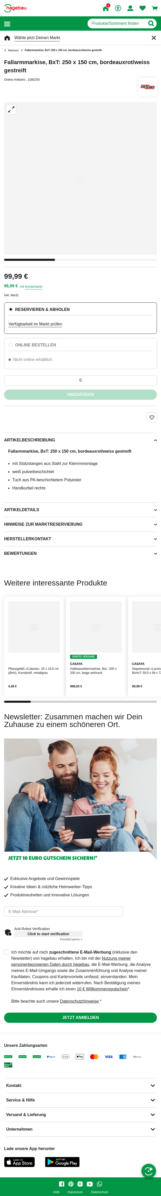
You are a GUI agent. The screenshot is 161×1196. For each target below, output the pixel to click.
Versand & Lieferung (26, 1114)
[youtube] (90, 1184)
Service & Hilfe (20, 1100)
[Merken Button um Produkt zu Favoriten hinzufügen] (152, 417)
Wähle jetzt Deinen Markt (37, 38)
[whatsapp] (99, 1184)
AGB (56, 1192)
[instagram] (80, 1184)
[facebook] (61, 1184)
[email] (63, 911)
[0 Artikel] (80, 380)
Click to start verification (48, 934)
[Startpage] (15, 8)
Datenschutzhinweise (79, 1001)
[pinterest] (70, 1184)
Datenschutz (99, 1192)
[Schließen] (154, 38)
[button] (7, 23)
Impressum (75, 1192)
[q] (116, 23)
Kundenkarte (33, 286)
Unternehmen (19, 1129)
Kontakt (14, 1085)
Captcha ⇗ (71, 939)
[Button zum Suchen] (151, 23)
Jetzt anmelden (80, 1017)
